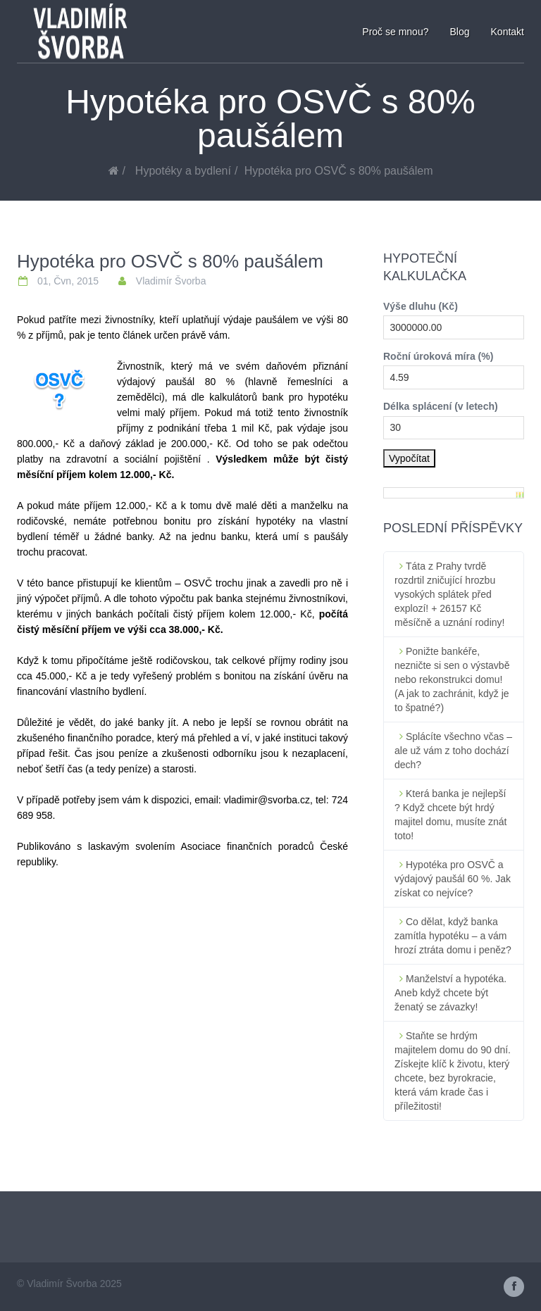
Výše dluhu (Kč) (420, 306)
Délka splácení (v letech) (440, 406)
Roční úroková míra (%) (438, 356)
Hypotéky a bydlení (183, 171)
